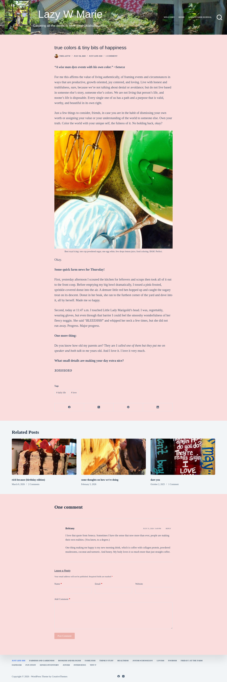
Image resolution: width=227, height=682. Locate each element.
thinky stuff (106, 661)
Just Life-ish (95, 56)
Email (98, 584)
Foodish (172, 661)
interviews (80, 665)
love (74, 392)
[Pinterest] (128, 407)
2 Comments (33, 484)
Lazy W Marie (70, 14)
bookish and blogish (69, 661)
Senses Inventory (49, 665)
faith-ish (17, 665)
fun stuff (31, 665)
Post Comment (65, 636)
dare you (155, 479)
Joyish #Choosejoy (143, 661)
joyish (66, 665)
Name (58, 584)
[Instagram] (123, 676)
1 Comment (111, 56)
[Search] (219, 17)
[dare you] (183, 457)
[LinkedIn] (158, 407)
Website (139, 584)
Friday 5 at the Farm (192, 661)
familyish (90, 661)
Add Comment (62, 599)
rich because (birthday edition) (28, 479)
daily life (61, 392)
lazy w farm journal (200, 17)
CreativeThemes (59, 676)
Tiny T (93, 665)
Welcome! (169, 17)
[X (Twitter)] (99, 407)
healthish (123, 661)
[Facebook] (69, 407)
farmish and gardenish (41, 661)
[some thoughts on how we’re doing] (113, 457)
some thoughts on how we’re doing (99, 479)
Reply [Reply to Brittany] (168, 528)
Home (182, 17)
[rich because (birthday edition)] (44, 457)
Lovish (160, 661)
